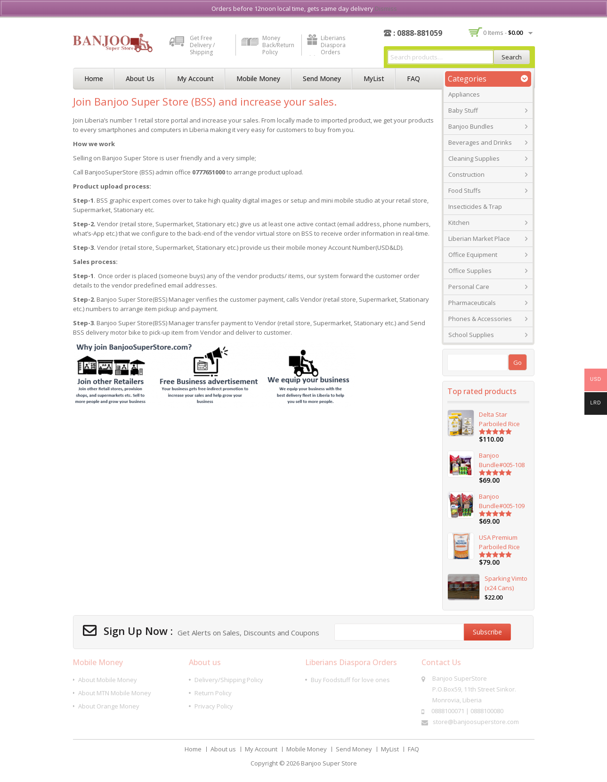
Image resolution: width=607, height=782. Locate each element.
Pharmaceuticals (472, 302)
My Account (195, 78)
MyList (374, 78)
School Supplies (471, 334)
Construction (466, 174)
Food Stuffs (464, 190)
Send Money (322, 78)
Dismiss (386, 8)
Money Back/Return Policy (278, 45)
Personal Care (468, 286)
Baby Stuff (463, 110)
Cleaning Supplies (474, 158)
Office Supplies (470, 270)
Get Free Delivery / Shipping (202, 45)
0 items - (503, 32)
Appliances (464, 94)
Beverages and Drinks (480, 142)
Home (93, 78)
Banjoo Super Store (329, 763)
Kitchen (458, 222)
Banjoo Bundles (471, 126)
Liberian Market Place (479, 238)
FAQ (413, 78)
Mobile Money (258, 78)
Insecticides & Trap (475, 206)
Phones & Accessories (480, 318)
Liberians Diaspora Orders (333, 45)
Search (512, 57)
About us (140, 78)
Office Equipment (472, 254)
